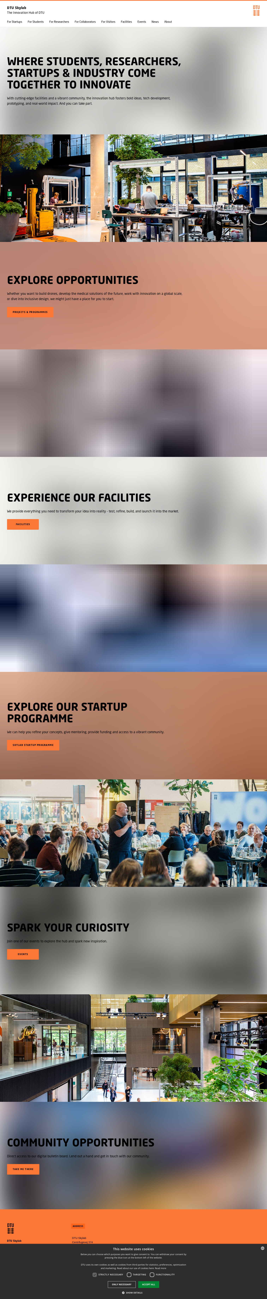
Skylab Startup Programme (33, 745)
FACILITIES (22, 524)
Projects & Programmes (30, 312)
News (155, 21)
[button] (134, 1293)
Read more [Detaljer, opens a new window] (160, 1268)
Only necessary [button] (121, 1284)
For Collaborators (85, 21)
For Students (36, 21)
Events (141, 21)
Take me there (23, 1169)
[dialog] (133, 1271)
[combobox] (262, 1248)
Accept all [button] (148, 1284)
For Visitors (108, 21)
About (168, 21)
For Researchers (59, 21)
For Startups (14, 21)
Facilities (126, 21)
